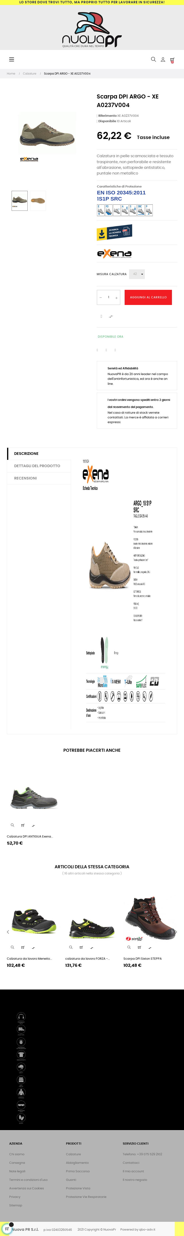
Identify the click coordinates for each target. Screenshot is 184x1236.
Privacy (14, 1197)
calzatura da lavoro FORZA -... (87, 958)
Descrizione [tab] (26, 454)
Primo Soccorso (78, 1171)
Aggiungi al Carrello (148, 297)
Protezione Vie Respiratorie (86, 1197)
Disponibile (107, 121)
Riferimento (107, 115)
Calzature (73, 1154)
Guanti (71, 1180)
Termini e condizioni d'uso (28, 1180)
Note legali (17, 1171)
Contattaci (131, 1162)
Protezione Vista (78, 1188)
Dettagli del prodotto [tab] (37, 466)
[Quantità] (108, 297)
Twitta (109, 350)
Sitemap (15, 1205)
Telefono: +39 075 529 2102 (142, 1154)
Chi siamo (16, 1154)
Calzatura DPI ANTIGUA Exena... (30, 836)
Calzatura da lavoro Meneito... (29, 958)
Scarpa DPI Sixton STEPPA (142, 958)
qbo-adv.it (147, 1229)
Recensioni (25, 478)
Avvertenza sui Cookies (26, 1188)
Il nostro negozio (135, 1180)
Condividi (100, 350)
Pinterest (118, 350)
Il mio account (133, 1171)
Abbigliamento (77, 1162)
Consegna (17, 1162)
